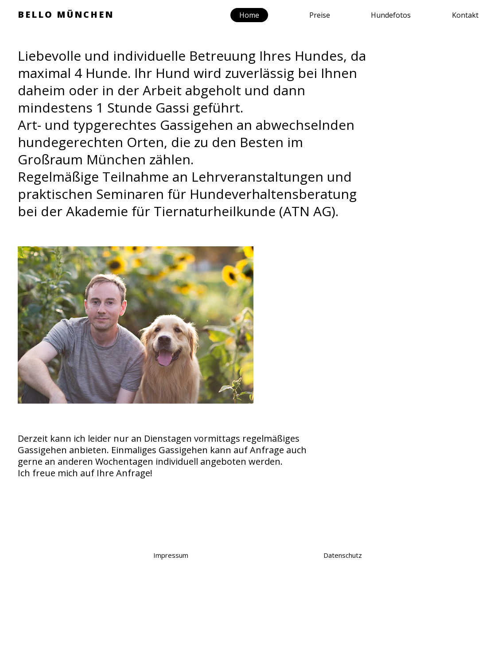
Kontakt (465, 15)
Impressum (170, 555)
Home (249, 15)
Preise (319, 15)
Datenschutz (342, 555)
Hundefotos (391, 15)
